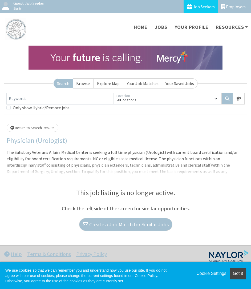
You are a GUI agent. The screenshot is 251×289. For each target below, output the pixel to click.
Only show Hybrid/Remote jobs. (41, 107)
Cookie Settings (211, 273)
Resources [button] (230, 27)
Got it (238, 273)
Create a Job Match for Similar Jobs (126, 224)
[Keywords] (60, 99)
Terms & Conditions (49, 254)
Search (63, 83)
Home (140, 27)
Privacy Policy (91, 254)
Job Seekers (201, 6)
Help (13, 254)
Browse (83, 83)
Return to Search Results (32, 127)
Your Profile (192, 27)
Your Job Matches (143, 83)
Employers (233, 6)
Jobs (161, 27)
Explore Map (108, 83)
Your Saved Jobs (179, 83)
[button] (239, 99)
